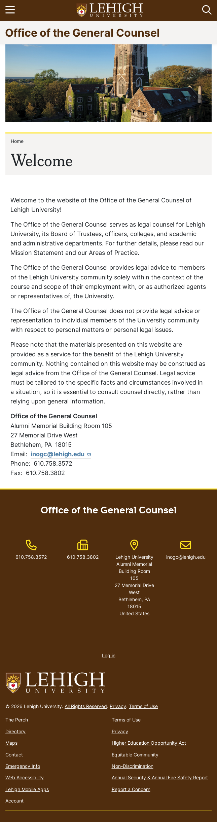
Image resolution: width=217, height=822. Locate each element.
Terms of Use (143, 706)
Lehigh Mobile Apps (27, 789)
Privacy (118, 706)
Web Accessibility (24, 777)
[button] (205, 10)
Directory (15, 731)
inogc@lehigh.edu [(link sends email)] (61, 454)
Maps (11, 743)
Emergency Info (22, 766)
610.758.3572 (31, 557)
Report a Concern (131, 789)
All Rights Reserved (86, 706)
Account (14, 800)
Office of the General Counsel (82, 32)
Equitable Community (135, 754)
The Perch (16, 719)
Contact (14, 754)
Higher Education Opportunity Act (149, 743)
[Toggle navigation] (11, 10)
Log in (108, 655)
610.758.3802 (83, 557)
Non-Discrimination (132, 766)
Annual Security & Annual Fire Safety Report (160, 777)
